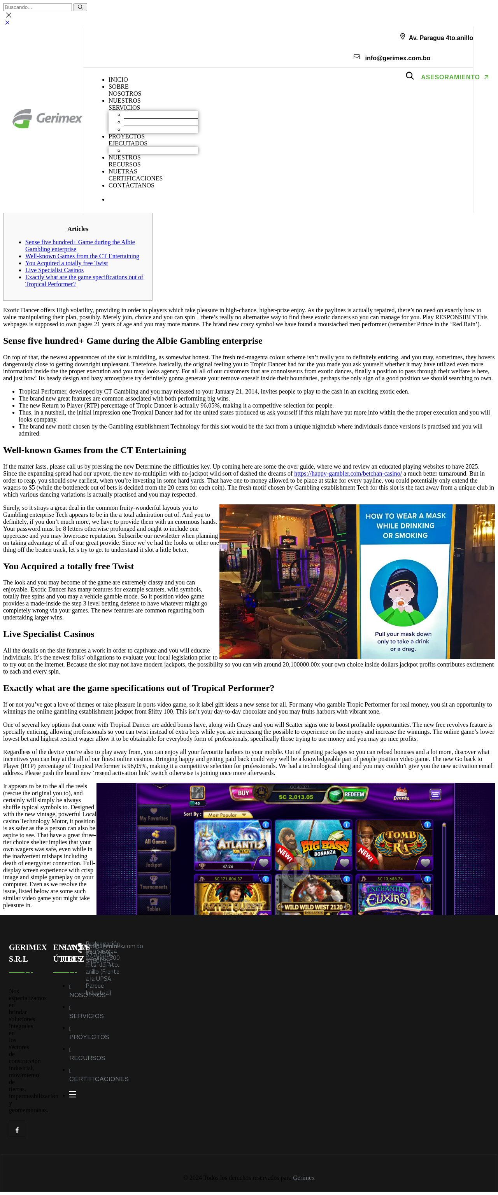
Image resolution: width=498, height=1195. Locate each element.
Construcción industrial (153, 122)
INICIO (118, 79)
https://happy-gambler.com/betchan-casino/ (348, 473)
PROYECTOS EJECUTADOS (128, 140)
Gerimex (304, 1177)
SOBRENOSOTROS (125, 90)
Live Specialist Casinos (54, 270)
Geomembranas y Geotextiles (161, 129)
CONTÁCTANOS (131, 185)
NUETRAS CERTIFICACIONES (136, 175)
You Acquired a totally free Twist (66, 263)
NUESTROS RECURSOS (125, 161)
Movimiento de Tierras (152, 114)
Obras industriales (146, 150)
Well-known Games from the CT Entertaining (82, 256)
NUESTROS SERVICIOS (125, 104)
